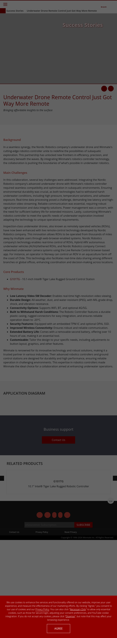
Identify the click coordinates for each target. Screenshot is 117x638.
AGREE (58, 628)
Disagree (70, 616)
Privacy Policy (42, 609)
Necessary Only (78, 609)
